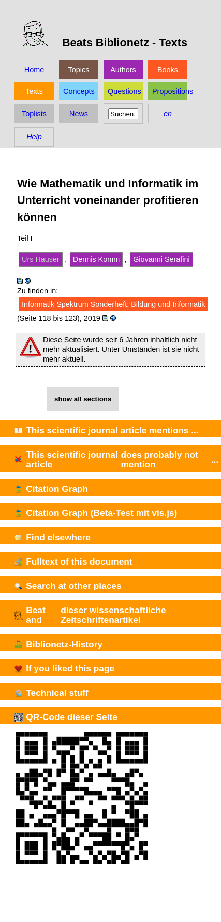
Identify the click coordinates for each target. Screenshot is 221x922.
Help (34, 137)
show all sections (82, 399)
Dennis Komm (96, 259)
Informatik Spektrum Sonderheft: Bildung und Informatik (113, 304)
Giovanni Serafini (161, 259)
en (168, 114)
